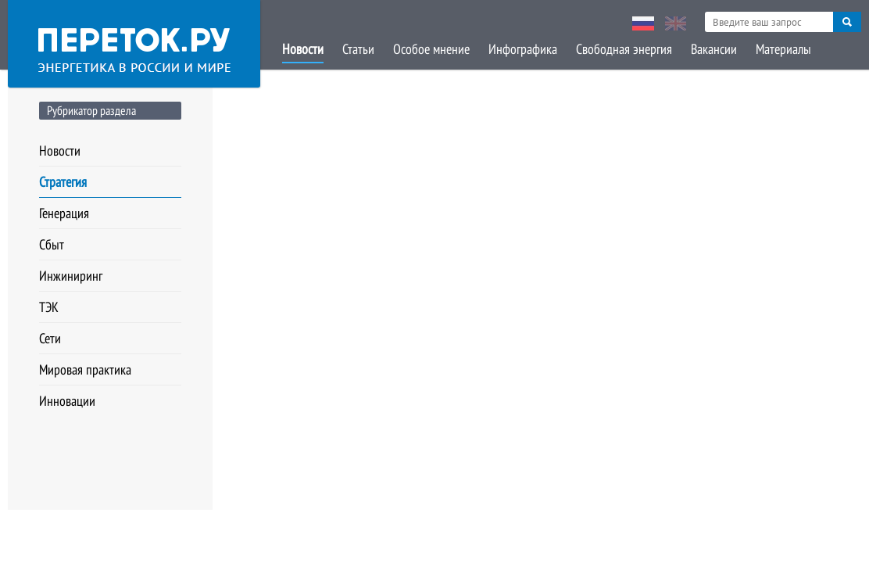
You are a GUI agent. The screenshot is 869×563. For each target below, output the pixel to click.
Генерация (64, 213)
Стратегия (63, 182)
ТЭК (49, 307)
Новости (303, 49)
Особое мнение (431, 49)
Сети (50, 338)
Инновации (67, 401)
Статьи (358, 49)
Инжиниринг (70, 276)
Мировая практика (85, 369)
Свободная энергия (624, 49)
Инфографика (522, 49)
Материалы (783, 49)
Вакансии (714, 49)
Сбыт (51, 244)
